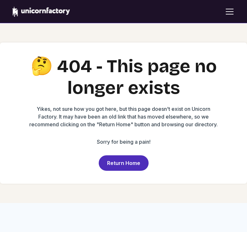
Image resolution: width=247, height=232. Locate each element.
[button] (228, 11)
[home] (41, 11)
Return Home (123, 163)
